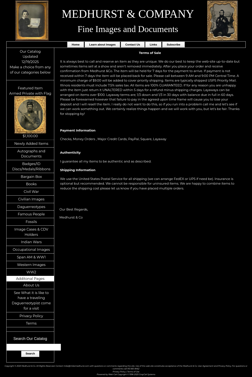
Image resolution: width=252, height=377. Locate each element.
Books (31, 184)
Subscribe (173, 44)
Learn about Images (102, 44)
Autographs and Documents (31, 153)
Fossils (31, 222)
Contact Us (132, 44)
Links (153, 44)
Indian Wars (31, 242)
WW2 (31, 272)
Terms (31, 323)
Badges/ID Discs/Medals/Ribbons (31, 166)
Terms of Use (133, 371)
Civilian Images (31, 199)
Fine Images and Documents (128, 29)
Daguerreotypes (31, 207)
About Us (31, 285)
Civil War (31, 191)
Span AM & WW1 (31, 257)
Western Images (31, 265)
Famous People (31, 214)
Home (75, 44)
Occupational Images (31, 249)
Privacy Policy (31, 316)
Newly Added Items (31, 143)
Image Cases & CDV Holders (31, 232)
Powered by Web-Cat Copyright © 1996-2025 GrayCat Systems (126, 374)
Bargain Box (31, 176)
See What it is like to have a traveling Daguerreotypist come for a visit (31, 300)
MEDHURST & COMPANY (128, 14)
